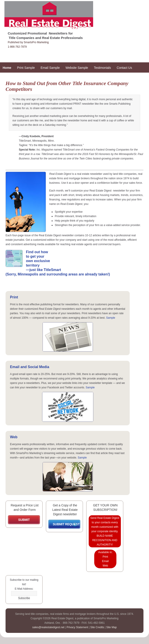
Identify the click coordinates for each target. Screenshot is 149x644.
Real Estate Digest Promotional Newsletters (57, 17)
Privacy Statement (77, 627)
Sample (110, 317)
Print (14, 297)
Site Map (111, 627)
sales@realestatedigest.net (48, 627)
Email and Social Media (29, 367)
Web (13, 437)
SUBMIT (24, 520)
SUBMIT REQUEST (66, 524)
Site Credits (97, 627)
